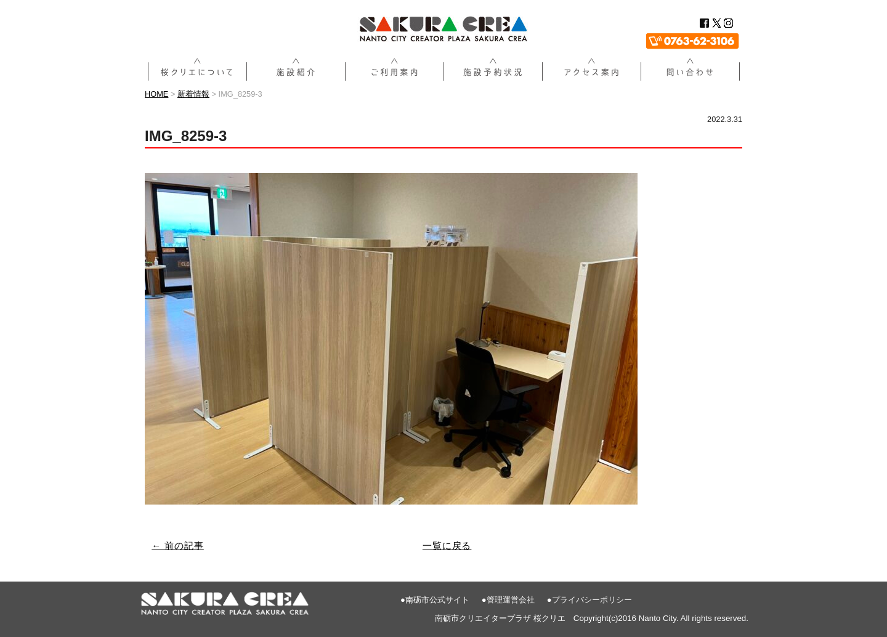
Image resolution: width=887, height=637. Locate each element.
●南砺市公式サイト (434, 599)
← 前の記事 (178, 545)
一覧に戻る (447, 545)
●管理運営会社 (508, 599)
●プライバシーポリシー (589, 599)
